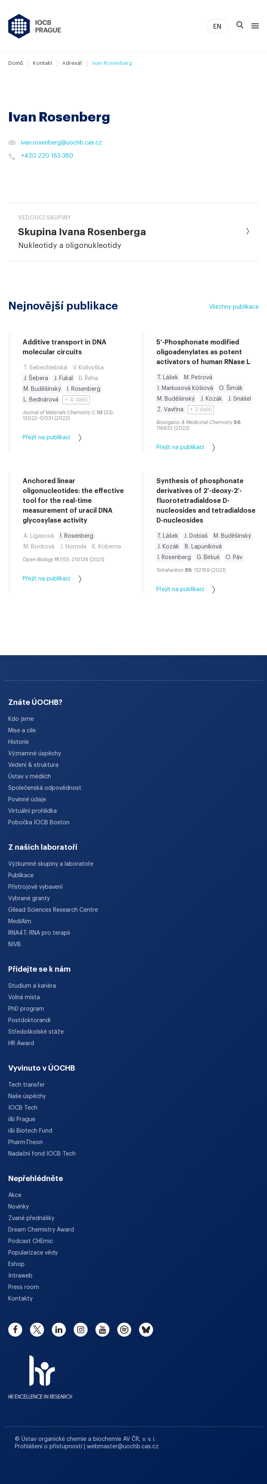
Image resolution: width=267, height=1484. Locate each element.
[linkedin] (59, 1330)
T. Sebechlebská (45, 368)
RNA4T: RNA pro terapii (39, 933)
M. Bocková (38, 547)
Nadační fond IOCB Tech (42, 1154)
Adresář (72, 63)
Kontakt (42, 63)
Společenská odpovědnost (44, 788)
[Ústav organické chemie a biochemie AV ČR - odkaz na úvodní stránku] (34, 26)
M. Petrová (198, 378)
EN (217, 26)
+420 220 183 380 (40, 156)
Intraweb (20, 1276)
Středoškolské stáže (36, 1032)
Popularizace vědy (33, 1253)
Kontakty (20, 1299)
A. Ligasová (38, 536)
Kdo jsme (21, 719)
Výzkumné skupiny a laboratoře (50, 864)
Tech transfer (26, 1085)
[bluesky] (146, 1330)
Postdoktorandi (29, 1020)
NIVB (14, 944)
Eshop (16, 1264)
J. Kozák (211, 399)
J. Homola (73, 547)
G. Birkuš (208, 557)
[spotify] (124, 1330)
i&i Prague (21, 1119)
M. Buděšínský (42, 389)
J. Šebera (35, 378)
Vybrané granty (29, 898)
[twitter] (37, 1330)
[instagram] (81, 1330)
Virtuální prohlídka (32, 811)
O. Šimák (231, 388)
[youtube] (102, 1330)
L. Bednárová (40, 400)
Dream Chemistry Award (41, 1230)
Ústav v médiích (29, 777)
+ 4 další (76, 400)
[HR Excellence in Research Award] (40, 1371)
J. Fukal (63, 378)
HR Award (21, 1043)
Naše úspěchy (27, 1096)
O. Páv (233, 557)
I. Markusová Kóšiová (185, 388)
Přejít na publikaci (52, 438)
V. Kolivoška (88, 368)
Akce (14, 1195)
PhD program (26, 1009)
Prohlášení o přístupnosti (49, 1447)
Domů (15, 63)
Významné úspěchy (34, 754)
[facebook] (15, 1330)
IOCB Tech (22, 1108)
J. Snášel (239, 399)
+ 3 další (201, 410)
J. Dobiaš (196, 536)
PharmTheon (25, 1142)
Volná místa (24, 997)
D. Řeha (88, 378)
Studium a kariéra (32, 986)
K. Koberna (106, 547)
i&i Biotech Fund (30, 1131)
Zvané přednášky (31, 1218)
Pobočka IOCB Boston (39, 823)
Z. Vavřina (170, 410)
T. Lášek (167, 378)
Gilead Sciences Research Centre (53, 910)
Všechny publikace (234, 307)
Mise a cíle (22, 731)
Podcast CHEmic (30, 1241)
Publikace (21, 875)
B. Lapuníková (203, 547)
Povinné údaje (27, 800)
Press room (23, 1287)
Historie (18, 742)
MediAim (19, 921)
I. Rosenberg (83, 389)
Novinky (18, 1207)
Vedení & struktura (33, 765)
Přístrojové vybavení (35, 887)
